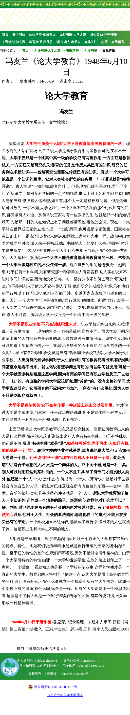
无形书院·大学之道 (72, 34)
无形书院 (90, 50)
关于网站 (18, 34)
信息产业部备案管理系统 (65, 695)
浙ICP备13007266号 (75, 673)
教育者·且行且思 (40, 42)
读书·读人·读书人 (68, 42)
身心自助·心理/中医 (103, 34)
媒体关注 (90, 42)
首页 (5, 34)
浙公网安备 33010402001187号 (55, 687)
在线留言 (117, 42)
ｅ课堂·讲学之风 (13, 42)
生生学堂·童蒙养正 (42, 34)
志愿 (104, 42)
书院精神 (72, 50)
